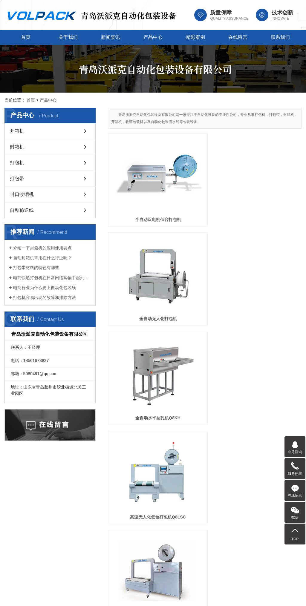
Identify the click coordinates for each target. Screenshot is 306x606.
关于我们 (68, 37)
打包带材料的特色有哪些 (36, 267)
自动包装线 (271, 391)
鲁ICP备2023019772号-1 (176, 595)
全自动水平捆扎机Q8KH (271, 187)
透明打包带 (138, 323)
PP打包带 (205, 391)
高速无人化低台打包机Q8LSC (138, 255)
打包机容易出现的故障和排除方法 (44, 297)
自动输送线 (22, 210)
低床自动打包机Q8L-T (204, 255)
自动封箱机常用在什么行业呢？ (42, 257)
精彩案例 (195, 37)
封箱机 (17, 146)
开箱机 (17, 131)
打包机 (17, 162)
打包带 (17, 178)
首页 (25, 37)
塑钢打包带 (204, 323)
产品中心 (153, 37)
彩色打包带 (138, 391)
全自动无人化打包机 (205, 187)
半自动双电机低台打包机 (138, 187)
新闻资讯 (110, 37)
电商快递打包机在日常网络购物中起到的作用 (52, 277)
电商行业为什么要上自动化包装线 (44, 287)
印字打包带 (271, 255)
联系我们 (280, 37)
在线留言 (237, 37)
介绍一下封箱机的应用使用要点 (42, 248)
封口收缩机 (22, 194)
